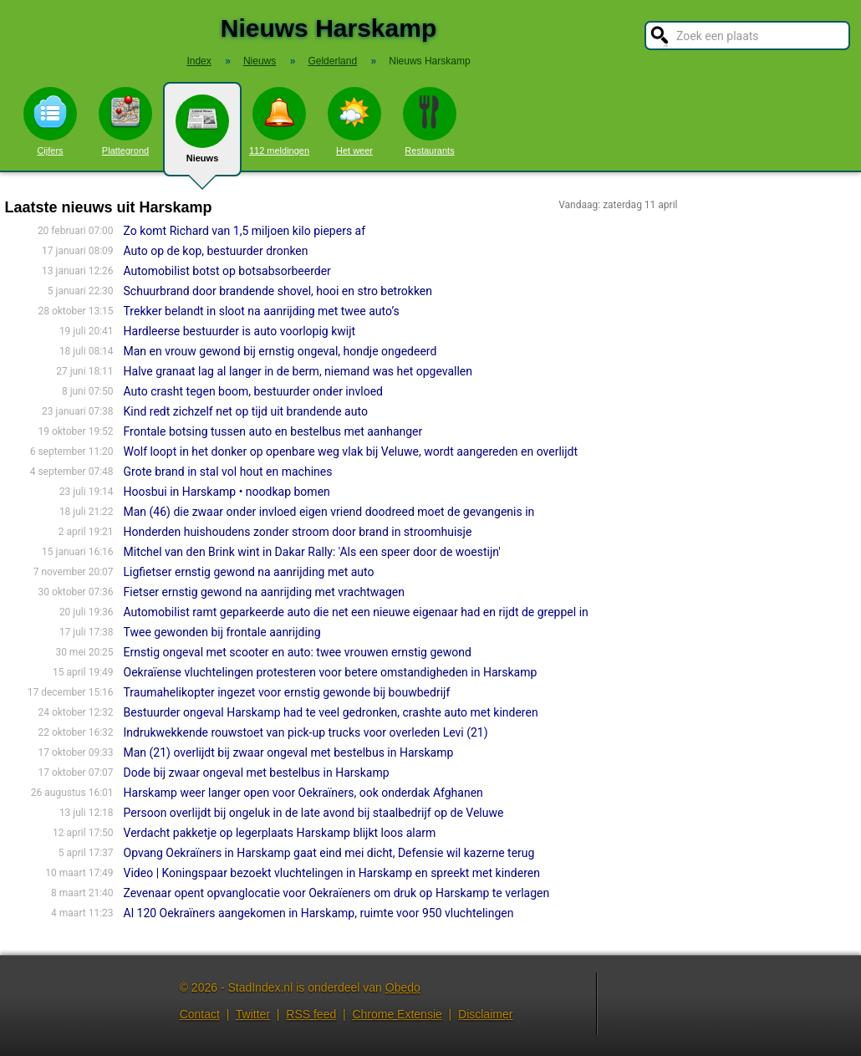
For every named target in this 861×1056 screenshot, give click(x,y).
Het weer (354, 121)
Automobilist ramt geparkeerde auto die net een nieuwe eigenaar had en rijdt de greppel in (356, 612)
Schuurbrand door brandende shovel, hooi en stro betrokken (278, 291)
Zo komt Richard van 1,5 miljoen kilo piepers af (245, 230)
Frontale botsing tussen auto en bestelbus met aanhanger (273, 431)
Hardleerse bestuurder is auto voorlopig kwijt (240, 331)
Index (198, 61)
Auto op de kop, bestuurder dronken (216, 251)
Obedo (402, 987)
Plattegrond (125, 121)
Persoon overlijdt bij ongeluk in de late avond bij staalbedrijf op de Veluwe (314, 812)
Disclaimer (485, 1014)
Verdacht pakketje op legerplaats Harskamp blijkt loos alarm (280, 832)
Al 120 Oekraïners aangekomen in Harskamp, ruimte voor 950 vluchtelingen (319, 913)
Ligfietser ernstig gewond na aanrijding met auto (249, 572)
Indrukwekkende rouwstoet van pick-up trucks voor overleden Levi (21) (306, 732)
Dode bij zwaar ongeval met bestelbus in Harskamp (257, 772)
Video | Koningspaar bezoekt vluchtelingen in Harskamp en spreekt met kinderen (332, 873)
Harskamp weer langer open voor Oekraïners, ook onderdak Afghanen (303, 792)
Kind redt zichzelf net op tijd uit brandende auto (246, 411)
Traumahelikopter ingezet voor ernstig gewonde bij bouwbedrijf (287, 692)
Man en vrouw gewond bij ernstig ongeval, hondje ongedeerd (280, 351)
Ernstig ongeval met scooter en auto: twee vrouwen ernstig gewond (297, 652)
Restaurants (429, 121)
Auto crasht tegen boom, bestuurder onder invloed (253, 391)
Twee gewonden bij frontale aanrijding (222, 632)
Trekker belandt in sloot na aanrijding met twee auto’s (262, 311)
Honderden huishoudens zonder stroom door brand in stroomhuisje (298, 531)
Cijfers (50, 121)
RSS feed (311, 1014)
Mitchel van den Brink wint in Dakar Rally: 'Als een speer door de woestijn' (312, 552)
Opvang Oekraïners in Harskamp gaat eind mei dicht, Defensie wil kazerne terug (329, 853)
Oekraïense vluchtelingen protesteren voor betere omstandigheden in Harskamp (330, 672)
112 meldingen (279, 121)
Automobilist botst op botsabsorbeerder (227, 271)
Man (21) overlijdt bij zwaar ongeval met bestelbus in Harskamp (289, 752)
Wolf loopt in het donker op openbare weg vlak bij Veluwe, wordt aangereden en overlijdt (351, 451)
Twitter (253, 1014)
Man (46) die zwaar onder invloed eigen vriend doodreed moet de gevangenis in (329, 511)
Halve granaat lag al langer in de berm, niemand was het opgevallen (298, 371)
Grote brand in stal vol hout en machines (228, 471)
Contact (200, 1014)
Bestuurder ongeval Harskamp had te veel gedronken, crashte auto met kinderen (331, 712)
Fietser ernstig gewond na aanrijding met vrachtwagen (264, 592)
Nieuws (202, 135)
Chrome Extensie (396, 1014)
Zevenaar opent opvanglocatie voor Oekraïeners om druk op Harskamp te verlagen (337, 893)
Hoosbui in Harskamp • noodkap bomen (227, 491)
